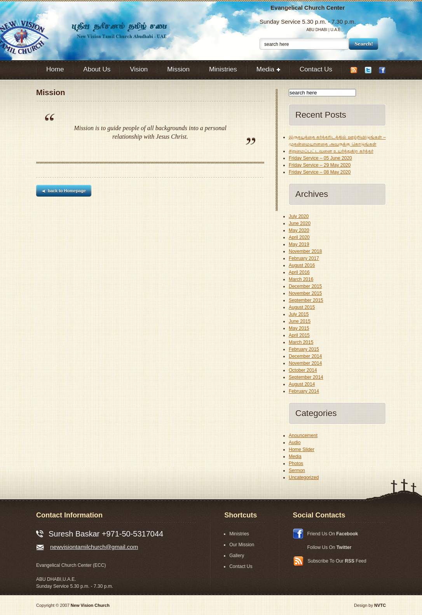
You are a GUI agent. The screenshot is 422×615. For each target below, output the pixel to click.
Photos (296, 463)
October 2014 (303, 370)
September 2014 (306, 377)
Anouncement (303, 435)
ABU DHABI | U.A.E (323, 30)
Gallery (236, 555)
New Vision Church (90, 605)
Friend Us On (332, 534)
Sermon (297, 470)
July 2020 (299, 216)
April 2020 (299, 237)
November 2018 (305, 251)
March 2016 (301, 279)
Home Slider (301, 449)
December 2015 (305, 286)
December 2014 (305, 356)
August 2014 (302, 384)
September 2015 (306, 300)
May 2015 (299, 328)
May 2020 (299, 230)
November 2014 (305, 363)
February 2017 (304, 258)
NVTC (380, 605)
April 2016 (299, 272)
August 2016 (302, 265)
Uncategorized (304, 477)
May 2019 (299, 244)
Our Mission (241, 544)
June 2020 (299, 223)
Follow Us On (329, 547)
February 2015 (304, 349)
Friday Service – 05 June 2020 (320, 158)
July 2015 (299, 314)
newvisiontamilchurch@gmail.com (94, 547)
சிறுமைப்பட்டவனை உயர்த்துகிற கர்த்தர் (331, 151)
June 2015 (299, 321)
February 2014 (304, 391)
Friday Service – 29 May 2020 (320, 165)
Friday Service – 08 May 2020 (320, 172)
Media (295, 456)
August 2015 (302, 307)
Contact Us (240, 566)
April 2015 (299, 335)
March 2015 (301, 342)
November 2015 (305, 293)
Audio (295, 442)
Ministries (239, 534)
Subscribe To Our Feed (337, 561)
